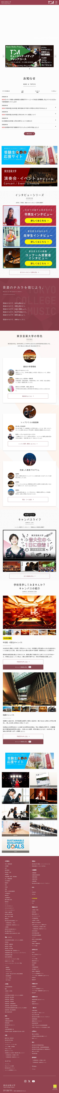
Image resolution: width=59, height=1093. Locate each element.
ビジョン (6, 903)
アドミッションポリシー (10, 910)
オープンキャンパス (36, 916)
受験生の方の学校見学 (36, 922)
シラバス (6, 993)
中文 (33, 903)
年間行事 (33, 977)
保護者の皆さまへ (35, 1003)
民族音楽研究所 (35, 1023)
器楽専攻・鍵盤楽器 (9, 944)
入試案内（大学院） (9, 990)
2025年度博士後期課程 (36, 935)
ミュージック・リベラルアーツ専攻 (12, 958)
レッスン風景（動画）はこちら (27, 443)
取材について (34, 1038)
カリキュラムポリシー (9, 908)
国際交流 (6, 918)
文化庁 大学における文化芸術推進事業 (39, 1025)
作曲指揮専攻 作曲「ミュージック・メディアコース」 (15, 952)
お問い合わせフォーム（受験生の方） (39, 924)
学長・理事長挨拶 (8, 863)
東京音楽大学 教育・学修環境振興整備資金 (40, 1047)
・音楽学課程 (7, 969)
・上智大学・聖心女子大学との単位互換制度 (14, 973)
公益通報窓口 (7, 897)
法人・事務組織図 (8, 878)
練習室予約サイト (35, 960)
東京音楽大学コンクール (10, 1067)
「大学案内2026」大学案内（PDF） (12, 1054)
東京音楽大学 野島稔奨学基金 (38, 1045)
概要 (6, 988)
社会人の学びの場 (35, 1014)
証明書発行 (34, 986)
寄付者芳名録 (34, 1053)
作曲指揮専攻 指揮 (8, 954)
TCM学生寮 (34, 941)
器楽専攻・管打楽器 (9, 948)
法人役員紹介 (7, 880)
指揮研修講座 (34, 1018)
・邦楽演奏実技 (8, 975)
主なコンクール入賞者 (9, 1065)
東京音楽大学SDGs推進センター (11, 920)
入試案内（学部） (35, 909)
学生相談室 (34, 962)
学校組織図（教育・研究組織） (11, 876)
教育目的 (6, 901)
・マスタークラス (8, 971)
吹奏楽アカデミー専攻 (9, 961)
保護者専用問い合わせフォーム (38, 999)
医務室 (33, 964)
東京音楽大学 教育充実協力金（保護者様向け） (41, 1049)
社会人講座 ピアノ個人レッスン (38, 1012)
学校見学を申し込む (22, 661)
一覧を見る (29, 134)
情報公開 (6, 895)
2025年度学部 (34, 930)
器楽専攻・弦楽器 (9, 946)
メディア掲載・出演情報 (10, 1046)
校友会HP (34, 992)
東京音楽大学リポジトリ (10, 1025)
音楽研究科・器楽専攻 (9, 999)
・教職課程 (7, 967)
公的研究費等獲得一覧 (9, 1029)
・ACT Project (8, 979)
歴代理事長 (7, 870)
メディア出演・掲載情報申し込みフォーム (40, 975)
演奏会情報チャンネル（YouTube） (39, 866)
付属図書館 (7, 1018)
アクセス (33, 1069)
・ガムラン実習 (8, 977)
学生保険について (35, 969)
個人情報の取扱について (10, 931)
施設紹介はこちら (27, 396)
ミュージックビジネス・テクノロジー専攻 (13, 963)
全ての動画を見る (29, 576)
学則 (6, 884)
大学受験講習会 (35, 918)
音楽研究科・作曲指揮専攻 (10, 1003)
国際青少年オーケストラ (37, 1021)
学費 (6, 889)
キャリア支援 (34, 945)
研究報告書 (7, 1022)
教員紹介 (6, 882)
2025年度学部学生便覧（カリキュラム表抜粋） (14, 940)
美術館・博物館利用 (36, 943)
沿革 (6, 868)
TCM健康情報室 (35, 967)
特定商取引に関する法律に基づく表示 (12, 933)
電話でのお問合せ (35, 1034)
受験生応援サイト (35, 914)
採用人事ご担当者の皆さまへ (10, 929)
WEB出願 (34, 912)
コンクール (7, 1063)
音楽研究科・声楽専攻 (9, 1001)
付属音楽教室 (34, 876)
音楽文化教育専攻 (8, 956)
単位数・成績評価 (8, 912)
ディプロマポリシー (9, 905)
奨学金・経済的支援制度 (10, 891)
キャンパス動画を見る (21, 667)
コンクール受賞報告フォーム (10, 1070)
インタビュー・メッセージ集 (11, 1044)
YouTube (33, 894)
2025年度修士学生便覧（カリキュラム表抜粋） (14, 995)
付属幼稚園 (34, 881)
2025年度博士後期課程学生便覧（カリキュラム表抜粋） (16, 1007)
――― (6, 965)
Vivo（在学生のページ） (37, 954)
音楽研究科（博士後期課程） (10, 1009)
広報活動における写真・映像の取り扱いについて (14, 1052)
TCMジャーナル (8, 1048)
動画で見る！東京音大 (9, 1038)
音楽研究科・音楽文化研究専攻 (11, 1005)
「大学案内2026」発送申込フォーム (12, 924)
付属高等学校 (34, 879)
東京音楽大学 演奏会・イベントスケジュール (41, 863)
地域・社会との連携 (9, 916)
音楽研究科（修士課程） (10, 997)
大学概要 (6, 866)
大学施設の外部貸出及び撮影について (39, 1036)
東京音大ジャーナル (9, 1050)
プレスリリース (8, 1042)
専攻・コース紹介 (27, 499)
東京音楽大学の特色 (9, 914)
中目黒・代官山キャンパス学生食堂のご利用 (41, 1027)
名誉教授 (6, 874)
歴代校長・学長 (8, 872)
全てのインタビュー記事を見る (28, 272)
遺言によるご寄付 (35, 1051)
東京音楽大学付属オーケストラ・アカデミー (41, 883)
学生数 (6, 887)
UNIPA (33, 952)
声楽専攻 (6, 942)
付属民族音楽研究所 (9, 1020)
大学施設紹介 (7, 893)
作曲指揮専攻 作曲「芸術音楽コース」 (12, 950)
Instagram (34, 892)
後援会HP (34, 979)
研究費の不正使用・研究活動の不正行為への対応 (14, 1031)
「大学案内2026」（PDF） (10, 922)
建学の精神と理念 (8, 899)
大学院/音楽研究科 (8, 986)
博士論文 (6, 1027)
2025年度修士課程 (35, 933)
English (33, 901)
